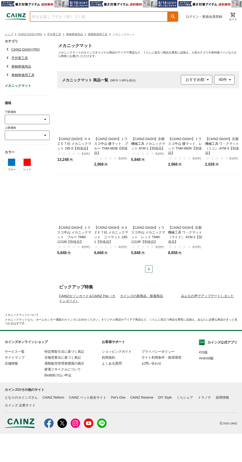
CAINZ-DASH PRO (30, 34)
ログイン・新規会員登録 (204, 16)
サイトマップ (15, 385)
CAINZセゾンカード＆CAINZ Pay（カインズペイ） (87, 326)
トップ (9, 34)
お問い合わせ (151, 391)
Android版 (206, 386)
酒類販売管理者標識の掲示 (64, 391)
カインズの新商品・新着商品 (141, 324)
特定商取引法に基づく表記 (64, 380)
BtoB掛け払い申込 (57, 403)
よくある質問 (112, 391)
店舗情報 (11, 391)
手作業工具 (54, 34)
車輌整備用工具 (98, 34)
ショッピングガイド (117, 380)
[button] (173, 16)
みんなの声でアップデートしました (207, 324)
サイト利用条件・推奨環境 (161, 385)
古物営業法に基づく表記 (62, 385)
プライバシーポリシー (158, 380)
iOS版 (203, 380)
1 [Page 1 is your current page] (149, 269)
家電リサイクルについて (62, 397)
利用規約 (108, 385)
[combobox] (95, 16)
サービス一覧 (15, 380)
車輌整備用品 (74, 34)
